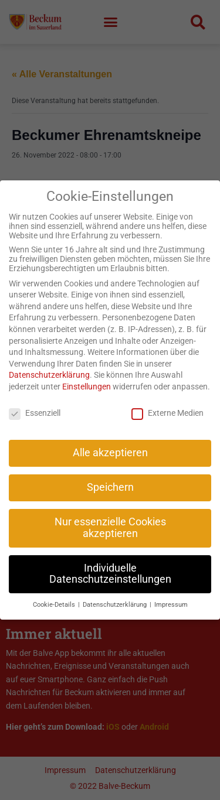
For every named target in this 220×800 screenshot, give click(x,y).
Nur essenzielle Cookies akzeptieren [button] (110, 515)
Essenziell (34, 400)
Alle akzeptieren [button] (110, 440)
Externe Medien (167, 400)
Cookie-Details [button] (55, 592)
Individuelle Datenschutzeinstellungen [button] (110, 561)
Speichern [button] (110, 475)
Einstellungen (86, 373)
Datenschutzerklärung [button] (115, 592)
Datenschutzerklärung (49, 362)
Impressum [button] (171, 592)
